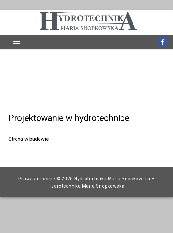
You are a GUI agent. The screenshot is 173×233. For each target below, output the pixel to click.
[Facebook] (163, 42)
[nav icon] (16, 41)
